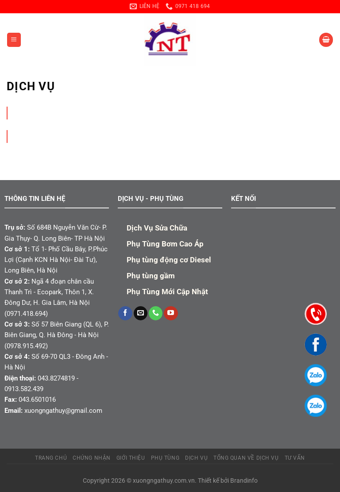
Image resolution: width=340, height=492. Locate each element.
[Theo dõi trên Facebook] (125, 313)
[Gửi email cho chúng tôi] (140, 313)
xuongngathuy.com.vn (164, 480)
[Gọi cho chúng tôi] (155, 313)
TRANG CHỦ (51, 458)
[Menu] (13, 39)
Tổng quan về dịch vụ (246, 458)
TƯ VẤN (295, 458)
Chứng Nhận (92, 458)
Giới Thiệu (130, 458)
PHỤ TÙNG (165, 458)
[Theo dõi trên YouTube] (171, 313)
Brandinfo (244, 480)
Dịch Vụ (196, 458)
